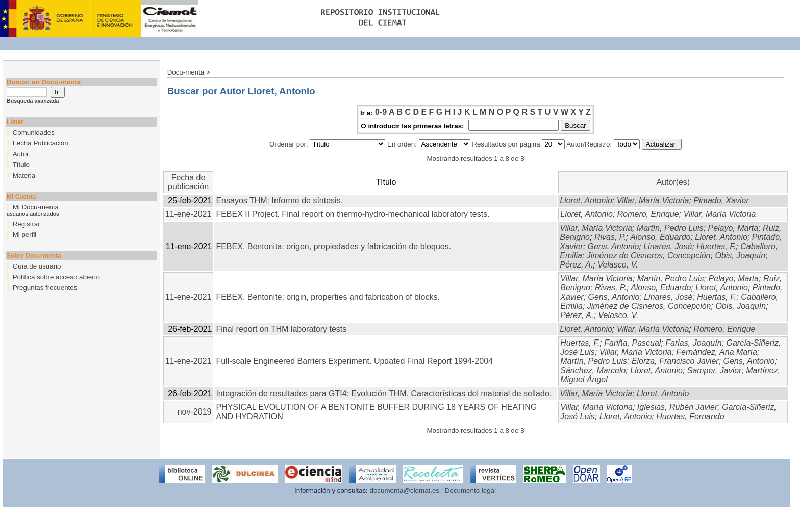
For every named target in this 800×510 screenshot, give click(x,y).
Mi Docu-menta (36, 207)
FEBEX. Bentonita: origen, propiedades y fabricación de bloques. (333, 246)
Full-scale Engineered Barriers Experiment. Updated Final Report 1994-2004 (354, 361)
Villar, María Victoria (653, 200)
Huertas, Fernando (690, 416)
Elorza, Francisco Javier (675, 361)
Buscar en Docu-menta (44, 82)
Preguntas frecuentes (45, 288)
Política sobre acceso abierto (56, 277)
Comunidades (34, 132)
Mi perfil (25, 234)
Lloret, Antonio (586, 200)
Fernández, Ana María (716, 352)
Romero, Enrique (648, 214)
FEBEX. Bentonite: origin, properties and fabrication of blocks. (327, 297)
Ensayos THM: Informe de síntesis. (279, 200)
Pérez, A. (576, 264)
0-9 (381, 112)
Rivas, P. (610, 237)
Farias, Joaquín (693, 342)
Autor (21, 154)
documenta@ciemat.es (405, 490)
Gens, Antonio (613, 246)
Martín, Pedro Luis (670, 228)
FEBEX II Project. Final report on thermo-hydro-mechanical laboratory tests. (352, 214)
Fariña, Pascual (632, 342)
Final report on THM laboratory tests (281, 329)
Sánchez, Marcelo (593, 370)
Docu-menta (186, 72)
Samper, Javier (714, 370)
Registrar (26, 224)
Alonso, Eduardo (660, 237)
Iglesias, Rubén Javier (677, 407)
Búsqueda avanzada (33, 101)
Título (21, 164)
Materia (24, 175)
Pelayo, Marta (733, 228)
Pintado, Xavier (721, 200)
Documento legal (470, 490)
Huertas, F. (716, 246)
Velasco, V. (617, 264)
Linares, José (667, 246)
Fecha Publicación (40, 143)
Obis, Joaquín (740, 255)
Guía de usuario (37, 266)
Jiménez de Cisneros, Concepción (649, 255)
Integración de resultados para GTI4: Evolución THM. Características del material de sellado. (384, 393)
